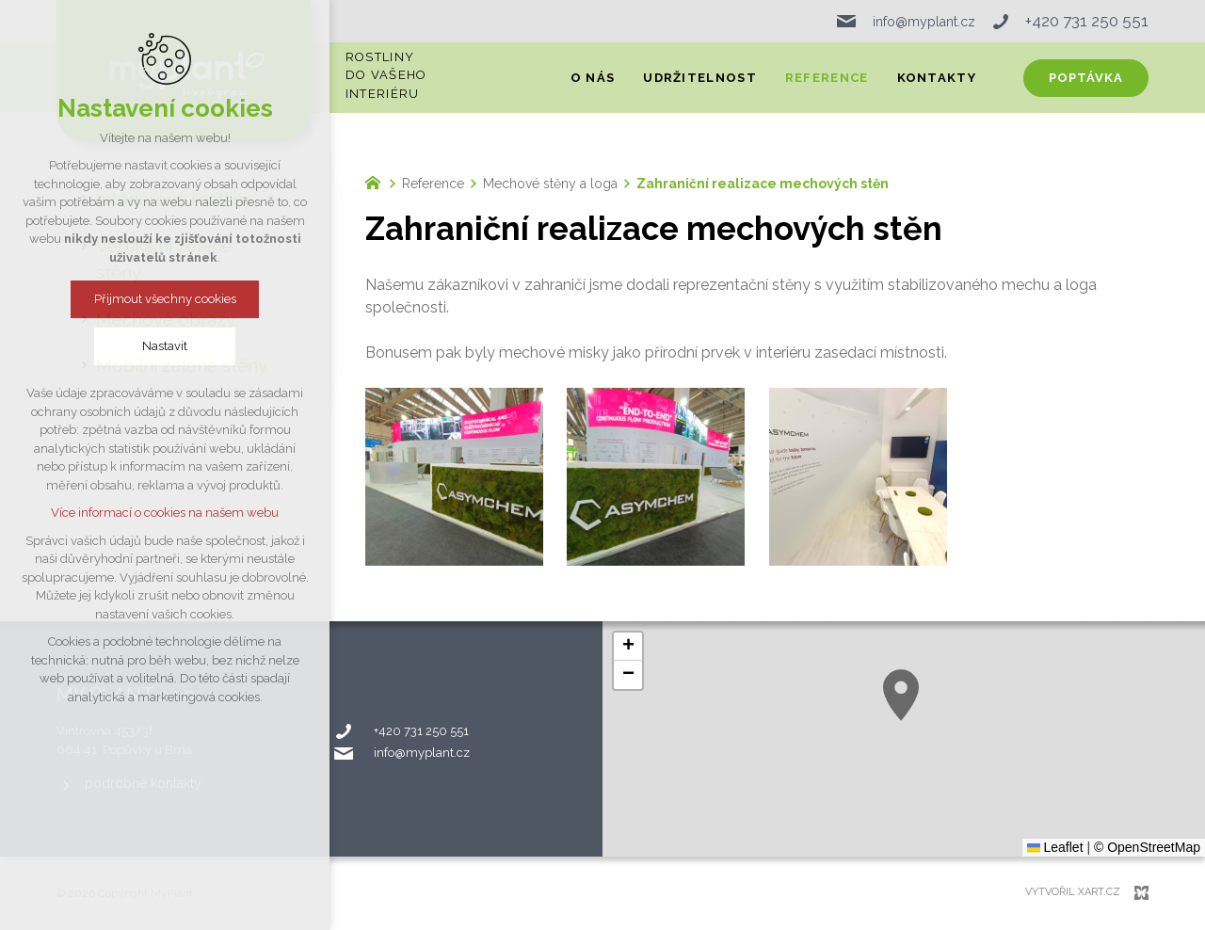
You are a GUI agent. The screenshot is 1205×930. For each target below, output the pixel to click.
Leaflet (1055, 847)
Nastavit (164, 346)
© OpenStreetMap (1147, 847)
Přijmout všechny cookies (165, 299)
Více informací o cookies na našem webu (165, 512)
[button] (901, 695)
